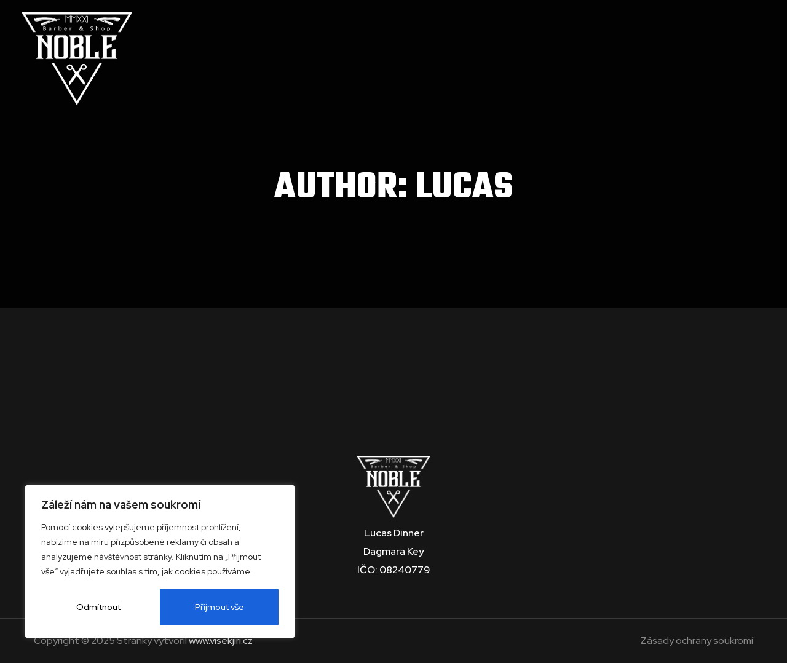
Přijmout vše (219, 607)
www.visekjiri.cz (221, 640)
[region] (160, 561)
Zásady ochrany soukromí (696, 640)
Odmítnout (98, 607)
